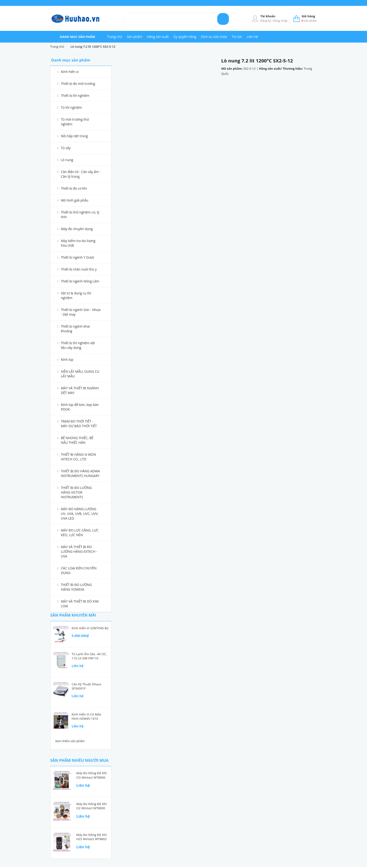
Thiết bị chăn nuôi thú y (79, 269)
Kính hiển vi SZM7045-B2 (90, 628)
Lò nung (67, 160)
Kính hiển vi (70, 71)
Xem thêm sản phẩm (70, 741)
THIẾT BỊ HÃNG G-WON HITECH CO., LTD (78, 456)
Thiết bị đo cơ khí (74, 188)
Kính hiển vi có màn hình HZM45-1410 (86, 716)
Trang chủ (114, 36)
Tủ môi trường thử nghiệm (75, 121)
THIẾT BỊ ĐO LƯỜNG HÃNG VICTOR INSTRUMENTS (76, 492)
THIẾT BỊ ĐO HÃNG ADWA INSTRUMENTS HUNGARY (80, 473)
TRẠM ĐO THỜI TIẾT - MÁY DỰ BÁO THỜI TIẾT (79, 423)
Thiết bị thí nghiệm (75, 95)
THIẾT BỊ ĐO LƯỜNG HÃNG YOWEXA (76, 587)
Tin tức (237, 36)
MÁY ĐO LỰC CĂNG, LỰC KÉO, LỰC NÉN (80, 532)
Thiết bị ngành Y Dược (77, 257)
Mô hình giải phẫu (74, 200)
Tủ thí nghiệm (71, 107)
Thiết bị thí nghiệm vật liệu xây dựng (78, 345)
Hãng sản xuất (158, 36)
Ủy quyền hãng (184, 36)
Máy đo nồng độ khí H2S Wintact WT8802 (91, 837)
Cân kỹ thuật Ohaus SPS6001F (86, 686)
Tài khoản (267, 16)
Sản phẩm (134, 36)
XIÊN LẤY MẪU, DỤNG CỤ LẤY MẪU (80, 373)
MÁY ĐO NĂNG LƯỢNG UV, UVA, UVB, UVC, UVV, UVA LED (80, 513)
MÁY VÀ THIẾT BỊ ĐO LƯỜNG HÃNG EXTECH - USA (79, 551)
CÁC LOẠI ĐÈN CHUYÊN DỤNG (78, 570)
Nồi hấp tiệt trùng (74, 136)
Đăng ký (266, 21)
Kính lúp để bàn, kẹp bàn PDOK (80, 407)
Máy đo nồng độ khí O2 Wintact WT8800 (91, 806)
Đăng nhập (280, 21)
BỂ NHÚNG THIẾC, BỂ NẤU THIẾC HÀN (77, 440)
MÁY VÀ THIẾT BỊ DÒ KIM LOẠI (80, 603)
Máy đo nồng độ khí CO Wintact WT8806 (91, 775)
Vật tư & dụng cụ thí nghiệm (76, 295)
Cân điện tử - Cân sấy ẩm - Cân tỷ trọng (81, 174)
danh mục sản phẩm (77, 37)
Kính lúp (67, 359)
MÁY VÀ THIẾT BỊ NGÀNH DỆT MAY (80, 390)
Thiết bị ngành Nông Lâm (80, 281)
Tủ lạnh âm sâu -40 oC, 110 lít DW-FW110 (89, 656)
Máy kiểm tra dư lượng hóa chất (78, 243)
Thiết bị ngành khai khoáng (75, 328)
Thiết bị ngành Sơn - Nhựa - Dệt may (81, 312)
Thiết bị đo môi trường (78, 83)
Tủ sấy (65, 148)
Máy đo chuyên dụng (77, 229)
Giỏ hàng (308, 16)
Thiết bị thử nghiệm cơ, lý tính (80, 214)
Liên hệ (252, 36)
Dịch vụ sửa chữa (214, 36)
